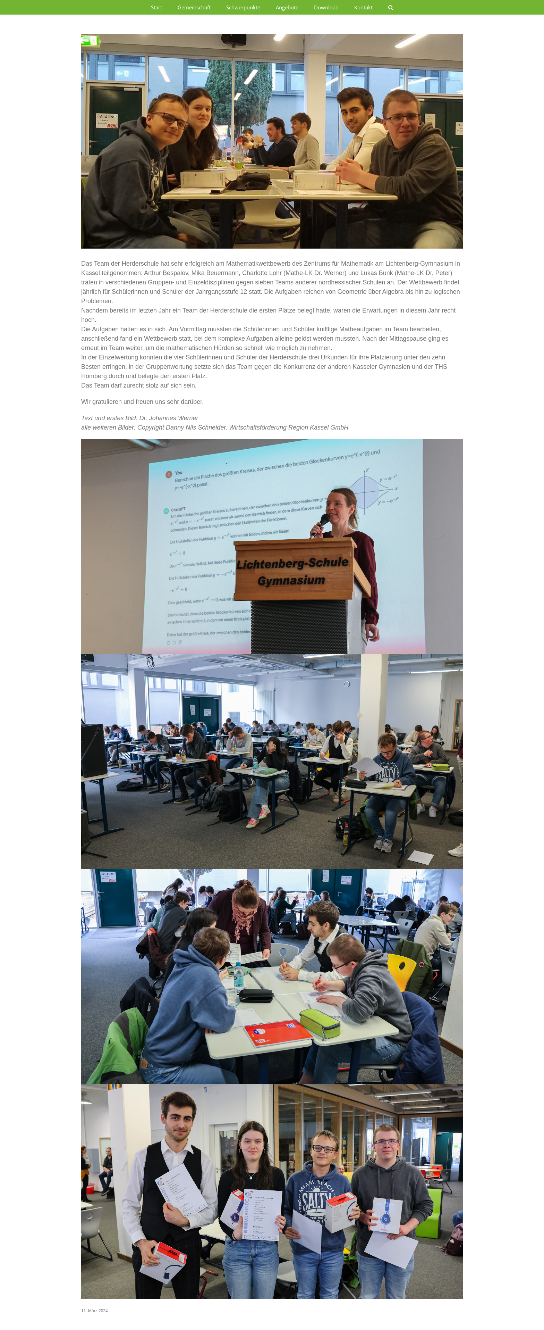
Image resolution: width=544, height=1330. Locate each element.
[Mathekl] (272, 141)
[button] (391, 7)
